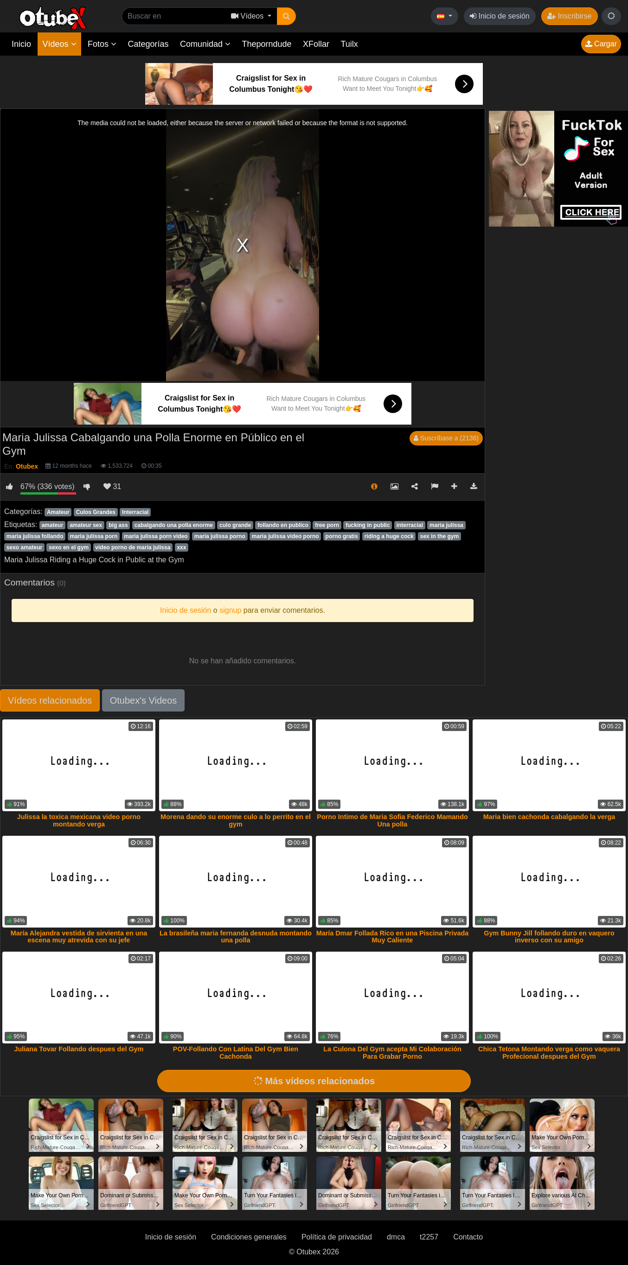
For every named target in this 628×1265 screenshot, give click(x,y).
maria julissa (446, 525)
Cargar (601, 44)
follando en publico (282, 525)
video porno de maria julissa (132, 547)
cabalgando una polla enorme (174, 525)
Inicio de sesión (500, 16)
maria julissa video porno (285, 536)
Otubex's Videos (143, 700)
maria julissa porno (219, 536)
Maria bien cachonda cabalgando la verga (549, 816)
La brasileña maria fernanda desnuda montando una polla (236, 936)
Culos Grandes (95, 512)
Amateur (58, 512)
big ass (118, 525)
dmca (396, 1237)
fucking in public (368, 525)
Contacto (468, 1237)
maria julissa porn (94, 536)
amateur (52, 525)
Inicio (21, 44)
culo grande (235, 525)
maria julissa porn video (155, 536)
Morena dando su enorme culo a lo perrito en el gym (235, 820)
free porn (327, 525)
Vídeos (59, 44)
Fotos (102, 44)
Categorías (148, 44)
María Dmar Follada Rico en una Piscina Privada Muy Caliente (392, 936)
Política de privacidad (336, 1237)
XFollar (316, 44)
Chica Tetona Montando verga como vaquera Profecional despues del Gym (549, 1052)
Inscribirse (569, 16)
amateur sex (86, 525)
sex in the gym (439, 536)
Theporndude (267, 44)
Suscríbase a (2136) (446, 438)
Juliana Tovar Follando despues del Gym (79, 1049)
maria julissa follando (35, 536)
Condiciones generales (249, 1237)
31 (112, 486)
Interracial (135, 512)
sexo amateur (24, 547)
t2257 (429, 1237)
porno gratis (342, 536)
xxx (181, 547)
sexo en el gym (69, 547)
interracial (410, 525)
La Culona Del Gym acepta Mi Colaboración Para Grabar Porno (392, 1052)
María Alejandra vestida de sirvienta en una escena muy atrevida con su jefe (79, 936)
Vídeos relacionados (50, 700)
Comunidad (205, 44)
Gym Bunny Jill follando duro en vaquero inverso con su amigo (549, 936)
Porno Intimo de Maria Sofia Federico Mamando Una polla (392, 820)
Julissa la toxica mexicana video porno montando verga (79, 820)
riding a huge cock (389, 536)
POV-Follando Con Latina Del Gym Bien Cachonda (235, 1052)
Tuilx (349, 44)
